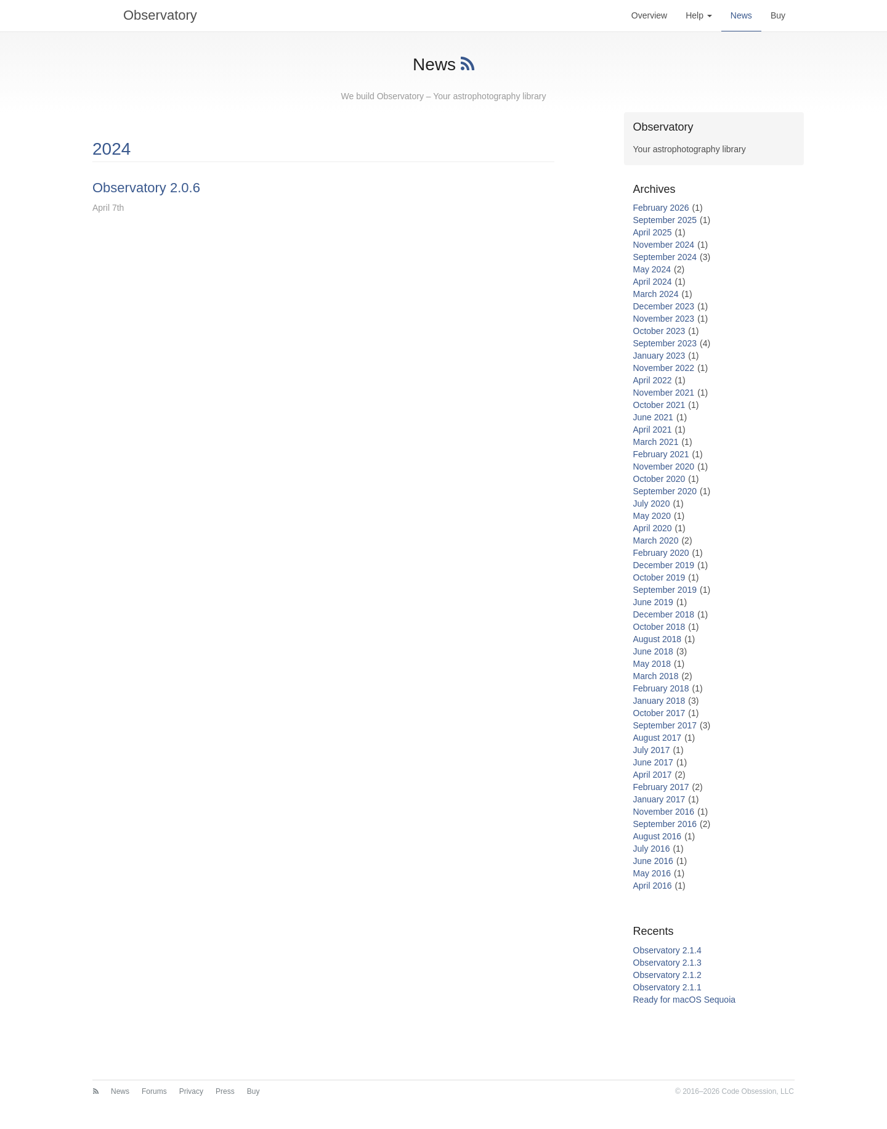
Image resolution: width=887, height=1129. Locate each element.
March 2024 (656, 294)
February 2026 (661, 208)
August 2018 (657, 639)
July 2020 (651, 503)
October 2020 (659, 479)
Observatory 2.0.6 (146, 187)
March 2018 (656, 676)
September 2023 (665, 343)
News (741, 15)
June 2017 (653, 762)
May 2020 (652, 516)
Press (225, 1091)
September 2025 (665, 220)
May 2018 (652, 664)
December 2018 (664, 614)
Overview (649, 15)
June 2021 (653, 417)
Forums (154, 1091)
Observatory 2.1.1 (667, 987)
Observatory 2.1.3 (667, 963)
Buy (778, 15)
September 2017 (665, 725)
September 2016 (665, 824)
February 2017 (661, 787)
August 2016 (657, 836)
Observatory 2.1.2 (667, 975)
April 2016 (652, 886)
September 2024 (665, 257)
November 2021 (664, 392)
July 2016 (651, 849)
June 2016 (653, 861)
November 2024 (664, 245)
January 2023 (659, 356)
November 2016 (664, 812)
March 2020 (656, 540)
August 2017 (657, 738)
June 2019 (653, 602)
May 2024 (652, 269)
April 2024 (652, 282)
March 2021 (656, 442)
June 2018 (653, 651)
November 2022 (664, 368)
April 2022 (652, 380)
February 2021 (661, 454)
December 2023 (664, 306)
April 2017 (652, 775)
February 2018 (661, 688)
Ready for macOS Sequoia (684, 1000)
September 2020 (665, 491)
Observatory (144, 15)
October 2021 (659, 405)
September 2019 (665, 590)
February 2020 (661, 553)
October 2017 (659, 713)
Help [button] (699, 15)
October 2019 (659, 577)
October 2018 (659, 627)
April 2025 (652, 232)
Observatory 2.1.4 (667, 950)
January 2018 (659, 701)
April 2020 (652, 528)
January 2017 (659, 799)
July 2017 (651, 750)
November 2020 (664, 466)
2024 (111, 148)
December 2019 (664, 565)
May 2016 (652, 873)
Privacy (191, 1091)
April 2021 (652, 429)
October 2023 (659, 331)
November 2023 (664, 319)
